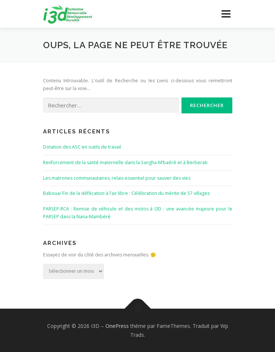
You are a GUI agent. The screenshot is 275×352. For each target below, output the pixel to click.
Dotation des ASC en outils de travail (82, 147)
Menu (225, 14)
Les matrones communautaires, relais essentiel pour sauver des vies (116, 178)
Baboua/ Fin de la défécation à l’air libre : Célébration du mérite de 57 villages (126, 193)
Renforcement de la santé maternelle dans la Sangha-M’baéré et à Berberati (125, 162)
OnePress (117, 325)
